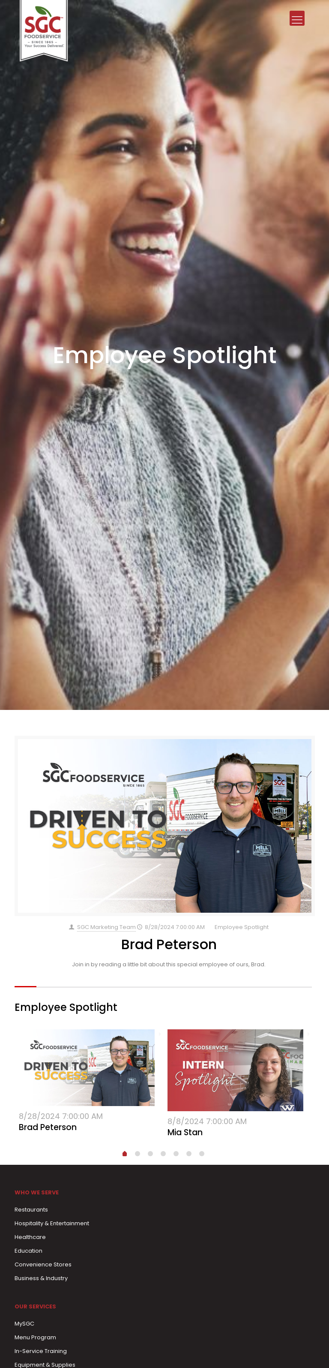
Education (28, 1251)
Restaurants (31, 1210)
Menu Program (35, 1337)
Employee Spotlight (242, 927)
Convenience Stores (43, 1264)
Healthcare (30, 1237)
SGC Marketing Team (106, 927)
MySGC (24, 1324)
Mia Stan (185, 1132)
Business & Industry (41, 1278)
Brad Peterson (169, 944)
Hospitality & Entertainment (52, 1223)
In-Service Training (41, 1351)
